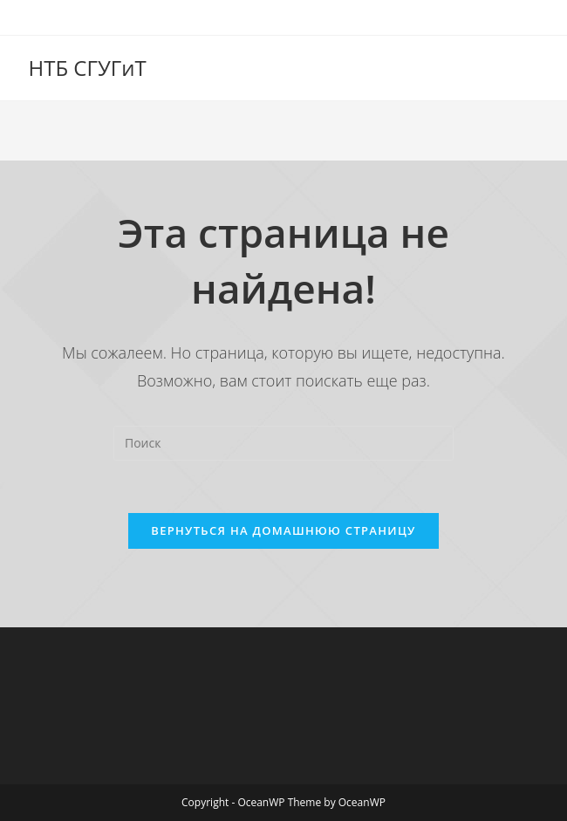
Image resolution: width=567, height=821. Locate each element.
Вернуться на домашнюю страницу (283, 530)
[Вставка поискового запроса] (283, 443)
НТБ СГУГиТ (88, 67)
